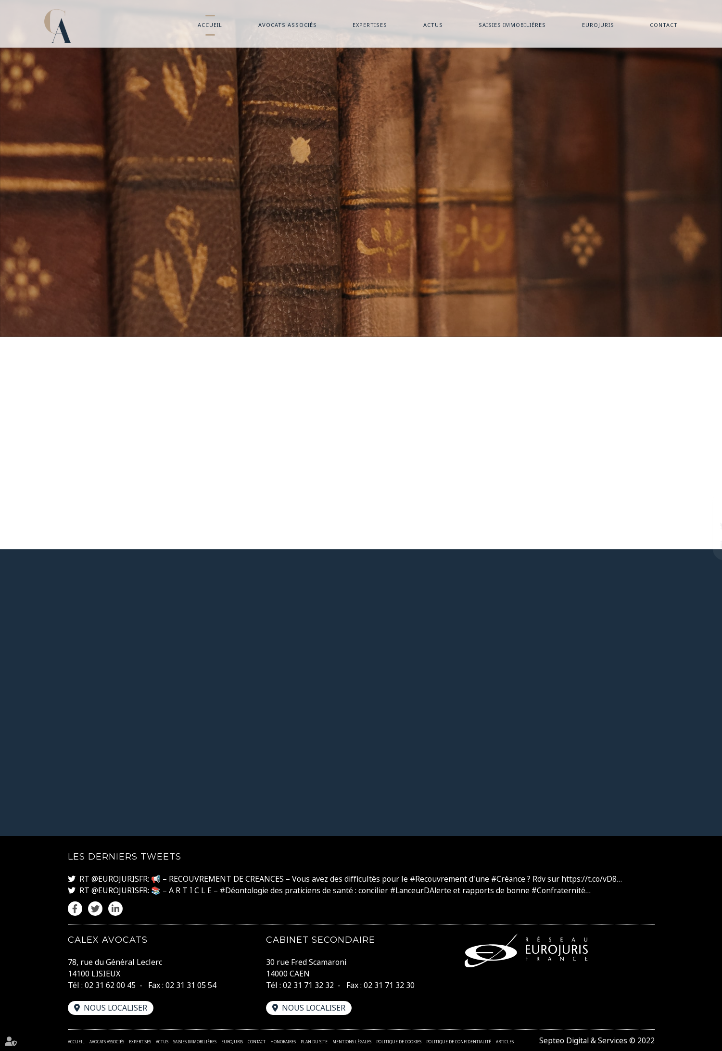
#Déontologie (244, 891)
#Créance (509, 879)
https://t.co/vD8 (590, 879)
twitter (702, 525)
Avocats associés (287, 24)
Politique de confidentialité (458, 1041)
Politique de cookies (398, 1041)
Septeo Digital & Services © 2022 (596, 1040)
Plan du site (314, 1041)
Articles (505, 1041)
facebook (702, 506)
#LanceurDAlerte (422, 891)
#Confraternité (561, 891)
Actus (433, 24)
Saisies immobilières (512, 24)
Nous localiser (116, 1007)
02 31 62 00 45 (110, 985)
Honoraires (283, 1041)
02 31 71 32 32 (308, 985)
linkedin (702, 545)
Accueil (210, 24)
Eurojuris (598, 24)
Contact (664, 24)
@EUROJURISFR (119, 879)
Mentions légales (351, 1041)
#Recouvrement (439, 879)
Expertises (370, 24)
